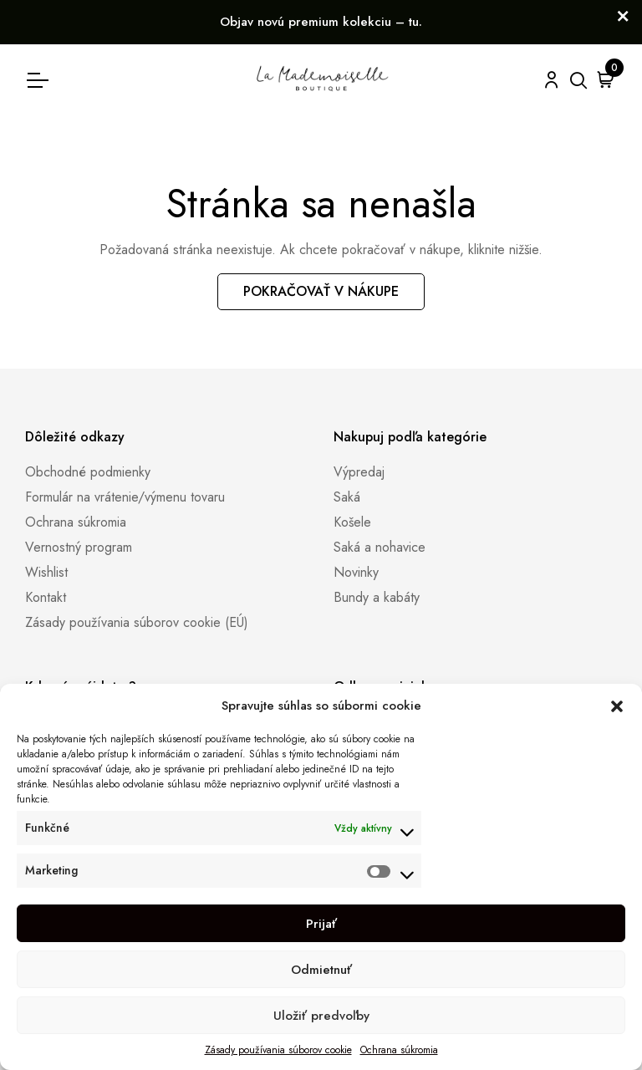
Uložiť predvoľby (321, 1015)
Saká (347, 497)
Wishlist (46, 572)
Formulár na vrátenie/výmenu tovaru (125, 497)
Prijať (321, 924)
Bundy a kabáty (377, 597)
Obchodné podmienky (87, 472)
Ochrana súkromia (399, 1049)
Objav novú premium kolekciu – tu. (321, 22)
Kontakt (45, 597)
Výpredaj (359, 472)
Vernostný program (78, 547)
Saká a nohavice (379, 547)
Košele (352, 522)
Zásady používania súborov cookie (278, 1049)
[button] (617, 705)
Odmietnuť (321, 969)
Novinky (356, 572)
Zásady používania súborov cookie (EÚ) (136, 622)
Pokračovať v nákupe (321, 291)
